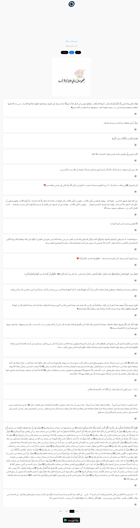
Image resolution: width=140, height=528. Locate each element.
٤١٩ (65, 511)
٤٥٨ (59, 511)
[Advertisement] (70, 23)
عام (70, 52)
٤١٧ (75, 511)
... (62, 511)
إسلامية (63, 52)
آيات (76, 52)
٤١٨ (70, 511)
